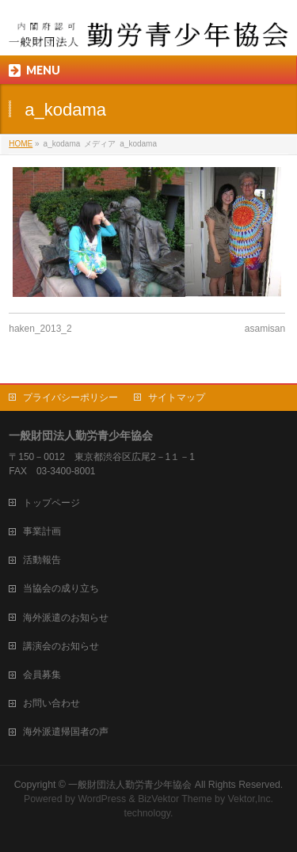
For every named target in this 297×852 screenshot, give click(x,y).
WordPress (102, 798)
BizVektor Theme (175, 798)
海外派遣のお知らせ (66, 617)
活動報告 (42, 559)
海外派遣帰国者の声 (66, 731)
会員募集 (42, 674)
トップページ (51, 502)
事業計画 (42, 531)
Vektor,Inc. (251, 798)
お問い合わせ (51, 703)
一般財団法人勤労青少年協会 (130, 784)
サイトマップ (176, 397)
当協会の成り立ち (61, 588)
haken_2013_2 (40, 328)
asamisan (265, 328)
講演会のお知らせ (61, 646)
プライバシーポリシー (70, 397)
